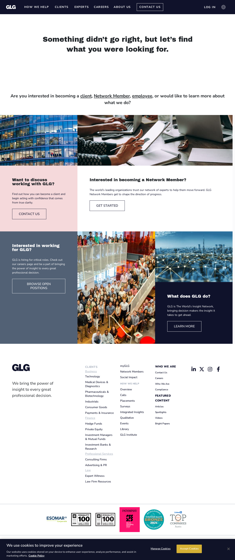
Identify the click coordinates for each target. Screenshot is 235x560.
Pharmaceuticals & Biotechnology (97, 394)
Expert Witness (95, 476)
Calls (123, 395)
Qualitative (127, 418)
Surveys (125, 406)
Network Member (112, 96)
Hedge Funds (93, 424)
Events (124, 423)
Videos (159, 417)
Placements (127, 401)
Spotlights (160, 412)
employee (142, 96)
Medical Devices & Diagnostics (96, 384)
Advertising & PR (96, 465)
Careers (159, 378)
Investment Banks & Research (98, 447)
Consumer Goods (96, 407)
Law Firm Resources (98, 481)
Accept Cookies (189, 549)
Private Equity (94, 429)
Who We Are (165, 366)
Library (124, 429)
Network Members (132, 372)
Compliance (161, 389)
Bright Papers (162, 423)
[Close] (228, 548)
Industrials (91, 401)
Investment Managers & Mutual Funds (98, 437)
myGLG (124, 366)
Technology (92, 376)
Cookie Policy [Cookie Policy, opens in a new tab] (36, 556)
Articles (159, 406)
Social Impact (128, 377)
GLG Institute (128, 435)
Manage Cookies (160, 549)
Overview (126, 389)
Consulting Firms (96, 459)
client (86, 96)
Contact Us (161, 372)
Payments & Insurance (99, 413)
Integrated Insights (132, 412)
